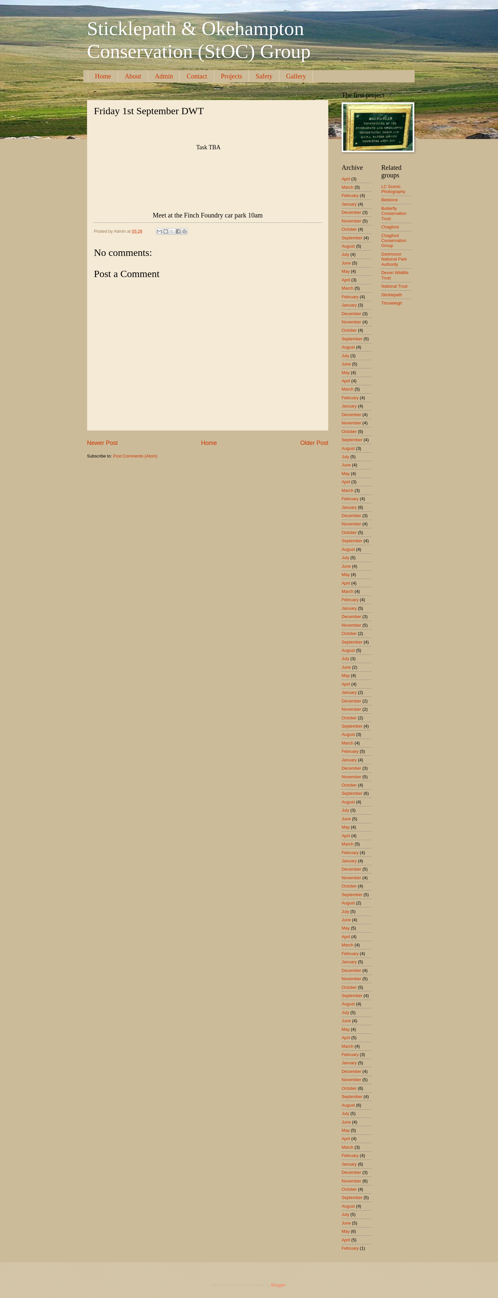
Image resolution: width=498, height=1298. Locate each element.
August (348, 246)
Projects (231, 76)
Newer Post (102, 443)
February (350, 195)
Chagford (390, 226)
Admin (164, 76)
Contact (197, 76)
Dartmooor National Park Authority (394, 259)
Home (103, 76)
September (352, 237)
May (346, 271)
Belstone (389, 199)
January (349, 204)
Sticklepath (391, 294)
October (349, 229)
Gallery (296, 76)
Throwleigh (391, 303)
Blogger (278, 1284)
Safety (264, 76)
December (351, 212)
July (345, 254)
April (346, 178)
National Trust (394, 286)
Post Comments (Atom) (135, 456)
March (347, 187)
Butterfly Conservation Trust (393, 213)
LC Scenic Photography (393, 189)
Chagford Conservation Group (393, 240)
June (346, 263)
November (351, 220)
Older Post (314, 443)
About (133, 76)
